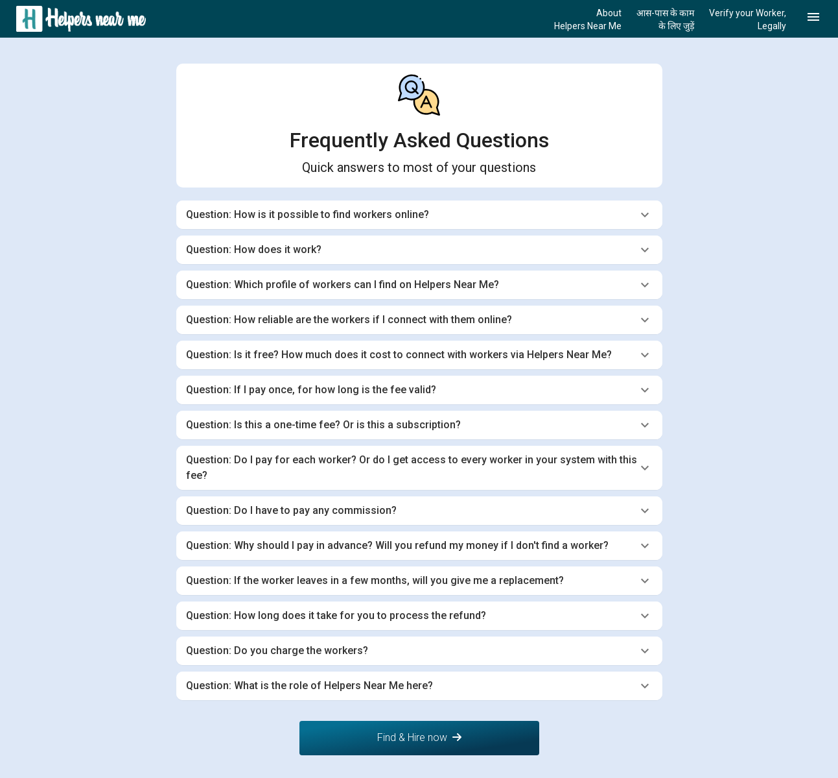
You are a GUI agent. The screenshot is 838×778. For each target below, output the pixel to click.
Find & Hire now (419, 737)
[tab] (419, 215)
